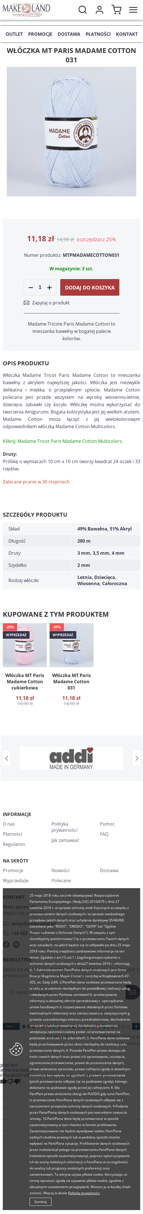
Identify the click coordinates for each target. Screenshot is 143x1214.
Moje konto (99, 10)
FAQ (104, 834)
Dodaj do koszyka (90, 287)
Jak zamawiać (65, 840)
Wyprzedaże (15, 880)
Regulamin (14, 844)
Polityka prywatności (64, 827)
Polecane (61, 880)
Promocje (40, 34)
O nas (9, 824)
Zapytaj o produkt (51, 303)
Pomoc (107, 824)
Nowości (61, 870)
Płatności (98, 34)
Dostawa (69, 34)
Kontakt (127, 34)
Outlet (14, 34)
